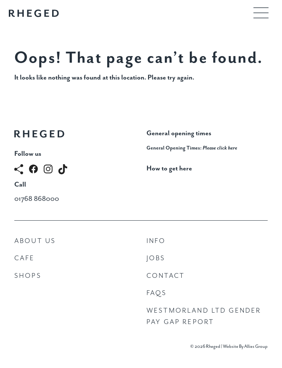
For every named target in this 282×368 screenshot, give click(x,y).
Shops (27, 276)
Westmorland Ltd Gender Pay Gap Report (204, 316)
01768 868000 (36, 199)
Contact (166, 276)
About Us (35, 241)
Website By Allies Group (245, 346)
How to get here (169, 168)
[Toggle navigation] (261, 13)
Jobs (156, 258)
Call (20, 184)
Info (156, 241)
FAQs (157, 293)
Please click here (220, 148)
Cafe (24, 258)
